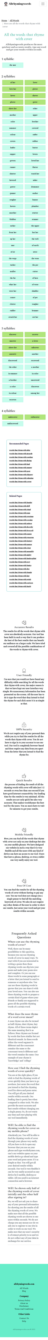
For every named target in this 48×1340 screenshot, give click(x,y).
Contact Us (24, 1318)
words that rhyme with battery (20, 541)
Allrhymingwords (17, 4)
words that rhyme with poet (19, 471)
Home (4, 20)
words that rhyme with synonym (21, 537)
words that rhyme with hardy (20, 586)
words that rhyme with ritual (20, 509)
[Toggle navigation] (42, 3)
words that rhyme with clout (20, 548)
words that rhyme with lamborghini (22, 558)
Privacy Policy (24, 1300)
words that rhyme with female (20, 572)
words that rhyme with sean (19, 513)
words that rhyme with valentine (21, 478)
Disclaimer (24, 1306)
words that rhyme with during (20, 460)
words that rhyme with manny (20, 467)
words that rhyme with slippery (21, 474)
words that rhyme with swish (20, 579)
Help (24, 1321)
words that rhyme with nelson (20, 523)
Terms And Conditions (24, 1309)
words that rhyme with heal (19, 464)
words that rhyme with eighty (20, 555)
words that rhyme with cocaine (20, 520)
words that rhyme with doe (19, 569)
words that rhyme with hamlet (20, 502)
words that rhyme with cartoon (21, 583)
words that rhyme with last (19, 576)
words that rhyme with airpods (20, 453)
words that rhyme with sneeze (20, 534)
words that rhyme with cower (20, 481)
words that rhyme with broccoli (21, 530)
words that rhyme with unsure (20, 544)
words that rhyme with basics (20, 565)
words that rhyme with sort (19, 562)
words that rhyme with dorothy (21, 527)
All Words (14, 20)
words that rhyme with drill (19, 506)
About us (24, 1303)
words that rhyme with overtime (21, 516)
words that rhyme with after (19, 450)
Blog (24, 1291)
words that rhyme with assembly (21, 551)
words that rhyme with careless (21, 457)
